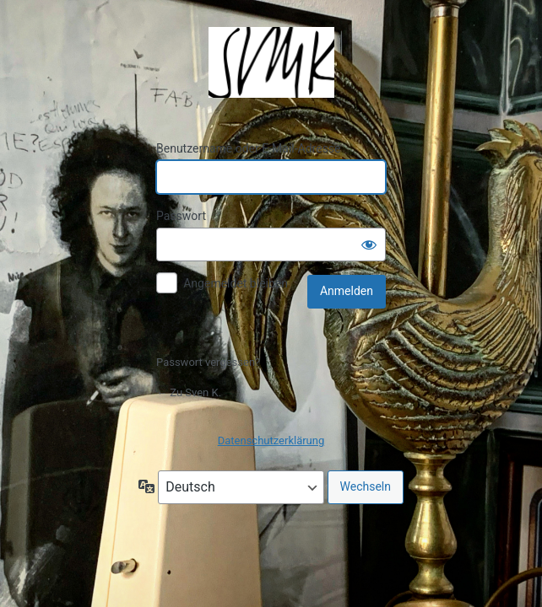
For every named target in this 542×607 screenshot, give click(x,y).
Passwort (181, 216)
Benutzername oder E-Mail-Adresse (248, 148)
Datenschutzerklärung (271, 440)
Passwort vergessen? (208, 362)
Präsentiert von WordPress (271, 62)
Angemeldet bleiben (235, 283)
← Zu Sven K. (188, 392)
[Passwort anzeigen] (369, 244)
